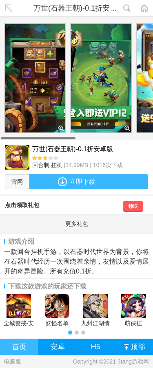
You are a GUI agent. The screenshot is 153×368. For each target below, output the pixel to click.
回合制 (40, 165)
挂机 (56, 165)
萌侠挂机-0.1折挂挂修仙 (133, 310)
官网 (17, 181)
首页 (19, 347)
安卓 (57, 347)
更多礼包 (76, 223)
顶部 (134, 347)
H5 (95, 347)
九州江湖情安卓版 (95, 310)
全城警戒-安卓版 (19, 310)
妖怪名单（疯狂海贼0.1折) (57, 310)
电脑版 (12, 361)
